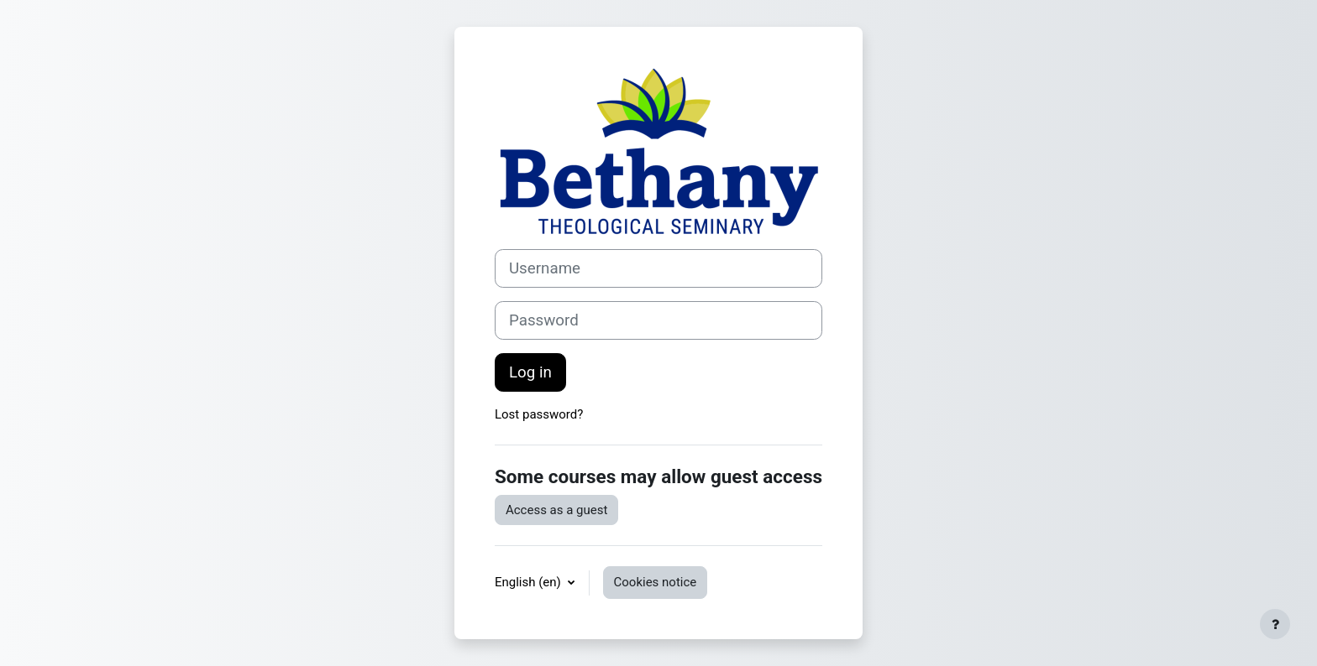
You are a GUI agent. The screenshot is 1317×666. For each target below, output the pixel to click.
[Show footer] (1275, 624)
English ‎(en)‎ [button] (529, 582)
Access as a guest (556, 510)
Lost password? (539, 414)
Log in (530, 372)
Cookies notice (655, 582)
